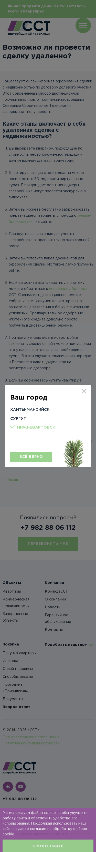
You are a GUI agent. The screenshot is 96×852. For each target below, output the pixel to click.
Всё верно (31, 456)
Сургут (18, 418)
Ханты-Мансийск (30, 409)
